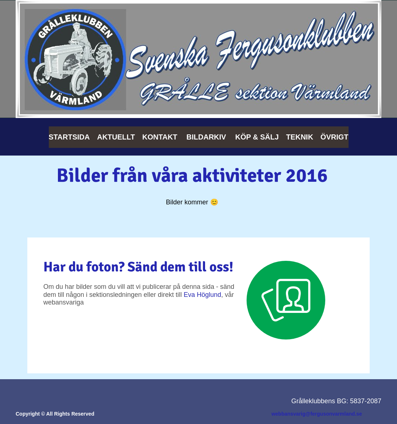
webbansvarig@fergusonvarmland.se (316, 414)
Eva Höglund (202, 294)
